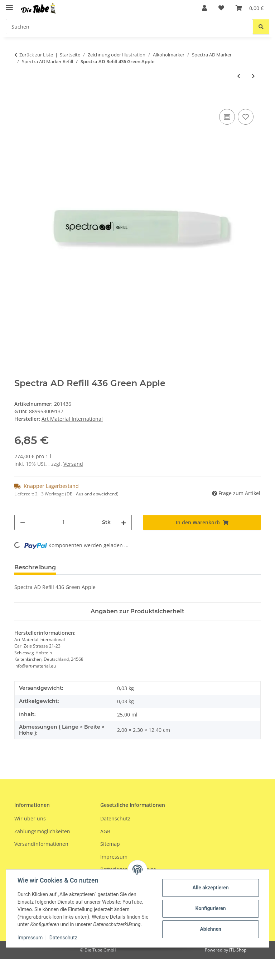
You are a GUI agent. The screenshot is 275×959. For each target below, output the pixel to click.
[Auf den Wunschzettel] (246, 117)
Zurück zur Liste (36, 54)
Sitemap (110, 843)
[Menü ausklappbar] (9, 4)
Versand (73, 463)
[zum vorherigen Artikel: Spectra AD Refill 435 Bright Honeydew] (238, 76)
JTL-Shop (237, 950)
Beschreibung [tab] (35, 567)
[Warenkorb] (249, 8)
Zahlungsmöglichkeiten (42, 831)
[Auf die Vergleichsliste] (227, 117)
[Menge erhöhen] (123, 522)
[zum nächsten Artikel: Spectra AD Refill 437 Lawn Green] (253, 76)
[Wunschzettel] (221, 8)
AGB (105, 831)
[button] (204, 8)
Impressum (30, 937)
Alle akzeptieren (210, 887)
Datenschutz (63, 937)
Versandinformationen (41, 843)
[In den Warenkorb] (20, 99)
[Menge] (63, 522)
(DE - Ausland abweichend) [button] (92, 494)
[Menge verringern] (22, 522)
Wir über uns (30, 818)
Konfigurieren (210, 908)
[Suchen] (129, 26)
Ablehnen (210, 929)
